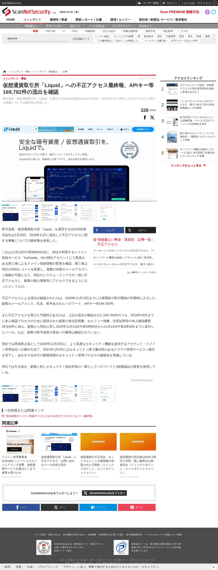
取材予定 (150, 31)
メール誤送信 (96, 25)
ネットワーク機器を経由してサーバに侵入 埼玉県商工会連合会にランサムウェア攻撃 (143, 257)
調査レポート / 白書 (88, 19)
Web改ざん (145, 25)
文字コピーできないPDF (184, 40)
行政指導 (171, 36)
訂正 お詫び (109, 31)
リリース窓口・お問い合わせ (47, 534)
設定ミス (75, 25)
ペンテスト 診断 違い (156, 40)
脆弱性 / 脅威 (58, 19)
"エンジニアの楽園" (123, 36)
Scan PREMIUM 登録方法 (179, 12)
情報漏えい (31, 25)
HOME (10, 19)
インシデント (32, 19)
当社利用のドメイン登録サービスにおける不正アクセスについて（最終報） (50, 415)
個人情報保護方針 (134, 534)
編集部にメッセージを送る (143, 272)
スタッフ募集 (176, 534)
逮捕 (207, 36)
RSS (75, 31)
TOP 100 (50, 31)
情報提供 (90, 31)
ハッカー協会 (102, 36)
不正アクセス (54, 25)
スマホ (184, 31)
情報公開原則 (130, 31)
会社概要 (92, 534)
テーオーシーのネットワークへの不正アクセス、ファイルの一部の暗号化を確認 (140, 250)
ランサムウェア (121, 25)
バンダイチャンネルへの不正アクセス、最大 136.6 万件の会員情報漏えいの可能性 (141, 264)
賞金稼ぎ (149, 36)
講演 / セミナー (120, 19)
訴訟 (159, 36)
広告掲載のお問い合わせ (74, 534)
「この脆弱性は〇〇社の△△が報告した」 (118, 40)
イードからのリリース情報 (157, 534)
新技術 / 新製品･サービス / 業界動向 (163, 19)
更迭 (181, 36)
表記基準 (168, 31)
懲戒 (198, 36)
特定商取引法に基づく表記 (111, 534)
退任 (190, 36)
